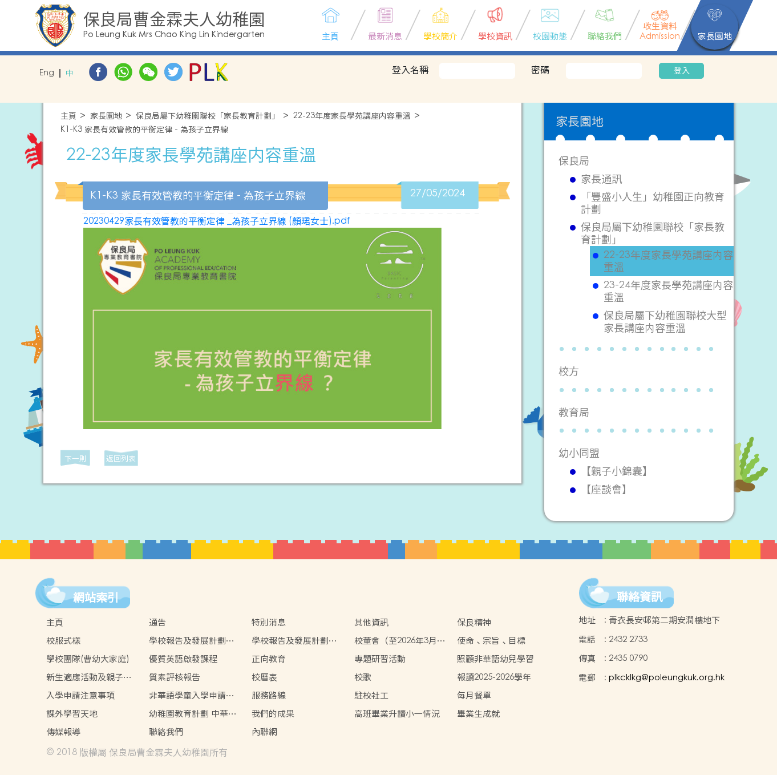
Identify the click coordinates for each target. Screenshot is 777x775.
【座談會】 (606, 489)
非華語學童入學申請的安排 (191, 695)
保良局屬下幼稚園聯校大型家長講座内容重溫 (665, 321)
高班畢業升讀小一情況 (397, 714)
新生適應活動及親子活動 (89, 677)
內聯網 (264, 732)
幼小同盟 (579, 453)
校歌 (362, 677)
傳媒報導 (63, 732)
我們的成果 (273, 714)
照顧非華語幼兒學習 (495, 659)
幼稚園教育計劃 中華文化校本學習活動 (193, 714)
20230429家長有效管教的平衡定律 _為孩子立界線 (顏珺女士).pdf (216, 221)
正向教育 (269, 659)
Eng (46, 73)
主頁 (68, 116)
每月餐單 (474, 695)
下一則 (75, 458)
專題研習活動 (380, 659)
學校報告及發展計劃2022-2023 (187, 641)
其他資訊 (371, 622)
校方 (569, 371)
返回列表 (121, 458)
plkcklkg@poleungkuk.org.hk (667, 678)
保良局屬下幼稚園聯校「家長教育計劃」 (208, 116)
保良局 (574, 161)
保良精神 (474, 622)
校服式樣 (63, 641)
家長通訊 (601, 179)
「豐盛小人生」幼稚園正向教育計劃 (653, 203)
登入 (682, 70)
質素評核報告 (174, 677)
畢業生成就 (478, 714)
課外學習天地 (72, 714)
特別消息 (269, 622)
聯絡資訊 (639, 597)
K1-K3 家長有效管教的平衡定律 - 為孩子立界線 (144, 130)
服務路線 (269, 695)
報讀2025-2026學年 (494, 677)
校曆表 (264, 677)
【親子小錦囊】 (617, 471)
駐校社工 (371, 695)
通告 (157, 622)
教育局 (574, 412)
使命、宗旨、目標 (491, 641)
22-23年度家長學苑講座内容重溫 (352, 116)
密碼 (540, 69)
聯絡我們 (166, 732)
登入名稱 (410, 69)
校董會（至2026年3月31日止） (400, 641)
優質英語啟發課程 (183, 659)
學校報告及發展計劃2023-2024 (290, 641)
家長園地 (106, 116)
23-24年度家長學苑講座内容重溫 (668, 291)
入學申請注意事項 (80, 695)
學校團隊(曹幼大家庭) (88, 659)
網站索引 (96, 598)
